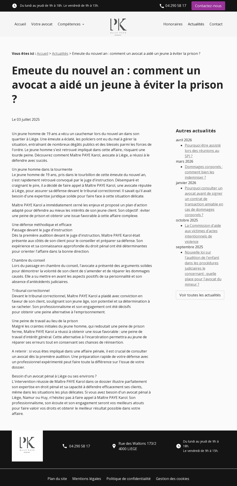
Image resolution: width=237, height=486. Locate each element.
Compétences (69, 24)
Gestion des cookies (172, 471)
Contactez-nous (208, 5)
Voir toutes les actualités (200, 277)
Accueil (20, 24)
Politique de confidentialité (128, 471)
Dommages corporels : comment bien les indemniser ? (203, 154)
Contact (216, 24)
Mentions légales (86, 471)
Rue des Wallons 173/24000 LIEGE (133, 439)
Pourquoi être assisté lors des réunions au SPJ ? (203, 132)
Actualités (196, 24)
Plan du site (57, 471)
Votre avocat (41, 24)
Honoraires (173, 24)
